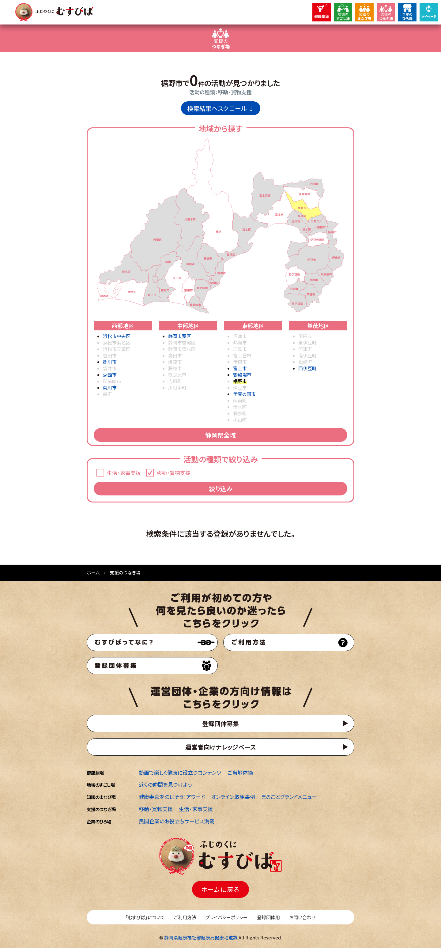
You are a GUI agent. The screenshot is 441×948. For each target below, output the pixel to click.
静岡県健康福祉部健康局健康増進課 (201, 937)
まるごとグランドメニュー (289, 796)
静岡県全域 (220, 435)
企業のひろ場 (99, 821)
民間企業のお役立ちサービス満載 (176, 821)
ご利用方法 (185, 917)
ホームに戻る (220, 889)
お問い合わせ (302, 917)
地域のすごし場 (101, 784)
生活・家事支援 (196, 809)
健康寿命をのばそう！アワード (172, 796)
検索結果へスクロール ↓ (220, 108)
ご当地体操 (240, 772)
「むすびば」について (145, 917)
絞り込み (220, 488)
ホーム (93, 572)
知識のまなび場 (101, 797)
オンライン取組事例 (233, 796)
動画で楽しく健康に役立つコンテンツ (180, 772)
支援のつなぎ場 (101, 809)
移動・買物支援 (156, 809)
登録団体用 (268, 917)
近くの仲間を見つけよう (165, 784)
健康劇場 (95, 772)
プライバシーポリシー (226, 917)
